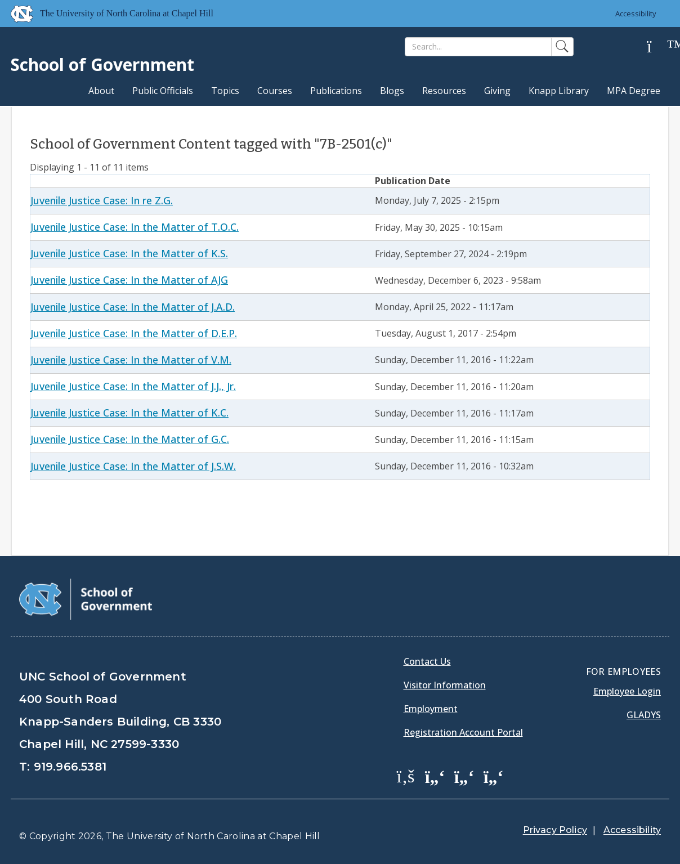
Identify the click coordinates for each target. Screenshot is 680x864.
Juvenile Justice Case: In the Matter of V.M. (130, 359)
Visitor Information (445, 685)
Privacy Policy (555, 830)
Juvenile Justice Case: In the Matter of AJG (129, 279)
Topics (225, 90)
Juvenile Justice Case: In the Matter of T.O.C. (134, 227)
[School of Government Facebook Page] (406, 775)
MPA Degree (633, 90)
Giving (497, 90)
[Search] (478, 46)
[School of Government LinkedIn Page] (464, 775)
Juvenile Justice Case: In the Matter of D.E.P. (133, 333)
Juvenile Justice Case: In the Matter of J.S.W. (133, 466)
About (101, 90)
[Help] (658, 47)
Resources (444, 90)
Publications (336, 90)
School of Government (102, 64)
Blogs (392, 90)
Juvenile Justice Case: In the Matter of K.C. (129, 412)
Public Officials (162, 90)
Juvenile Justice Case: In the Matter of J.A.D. (132, 307)
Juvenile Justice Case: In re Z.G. (101, 200)
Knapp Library (559, 90)
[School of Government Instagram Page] (493, 775)
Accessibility (635, 13)
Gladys (644, 715)
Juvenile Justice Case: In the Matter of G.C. (129, 439)
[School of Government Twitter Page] (435, 775)
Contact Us (427, 661)
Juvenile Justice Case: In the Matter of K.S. (129, 253)
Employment (431, 708)
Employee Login (627, 691)
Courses (274, 90)
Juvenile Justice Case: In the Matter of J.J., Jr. (133, 386)
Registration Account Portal (463, 732)
